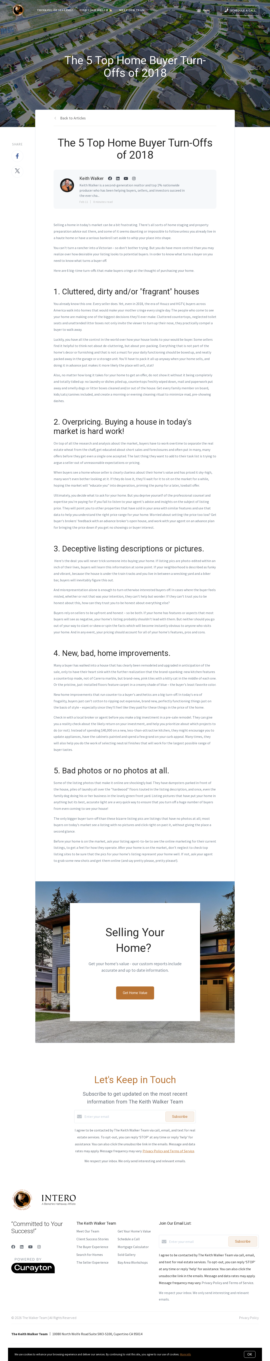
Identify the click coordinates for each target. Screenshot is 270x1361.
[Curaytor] (33, 1272)
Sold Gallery (126, 1254)
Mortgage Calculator (133, 1247)
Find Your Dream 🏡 (96, 10)
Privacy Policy (249, 1317)
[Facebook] (13, 1246)
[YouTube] (30, 1246)
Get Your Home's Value (134, 1231)
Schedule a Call (129, 1239)
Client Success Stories (92, 1239)
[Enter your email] (123, 1116)
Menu (203, 10)
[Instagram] (39, 1246)
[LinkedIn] (21, 1246)
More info (185, 1354)
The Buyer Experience (92, 1247)
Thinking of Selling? (55, 10)
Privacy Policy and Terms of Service (168, 1151)
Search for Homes (89, 1254)
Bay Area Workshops (133, 1262)
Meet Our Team (132, 10)
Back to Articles (73, 118)
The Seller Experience (92, 1262)
